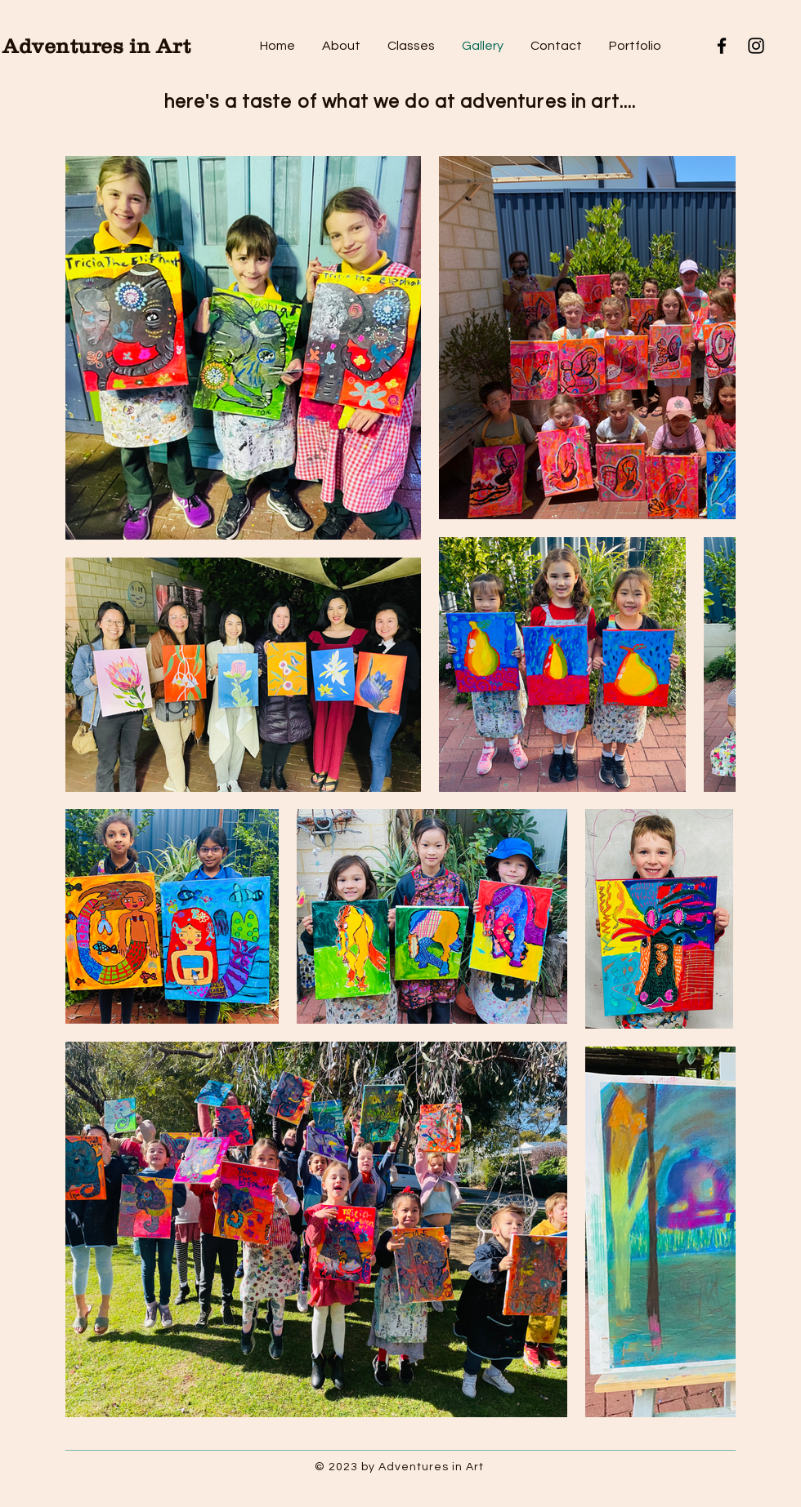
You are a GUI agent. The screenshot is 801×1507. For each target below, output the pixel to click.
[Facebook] (721, 45)
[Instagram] (756, 45)
